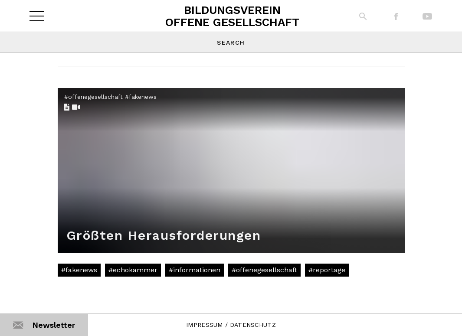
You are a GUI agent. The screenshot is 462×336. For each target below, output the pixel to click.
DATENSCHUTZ (253, 324)
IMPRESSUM (204, 324)
